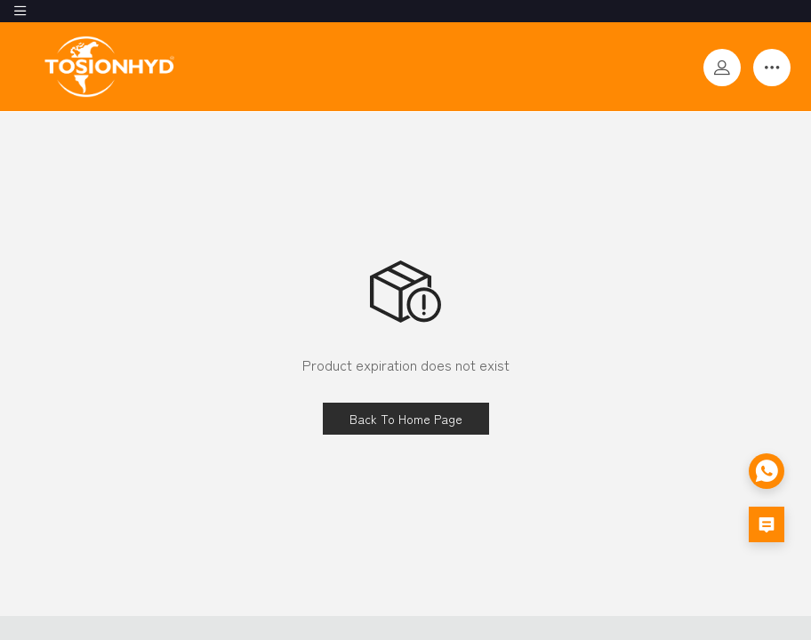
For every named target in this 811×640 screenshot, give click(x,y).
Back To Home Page (405, 419)
